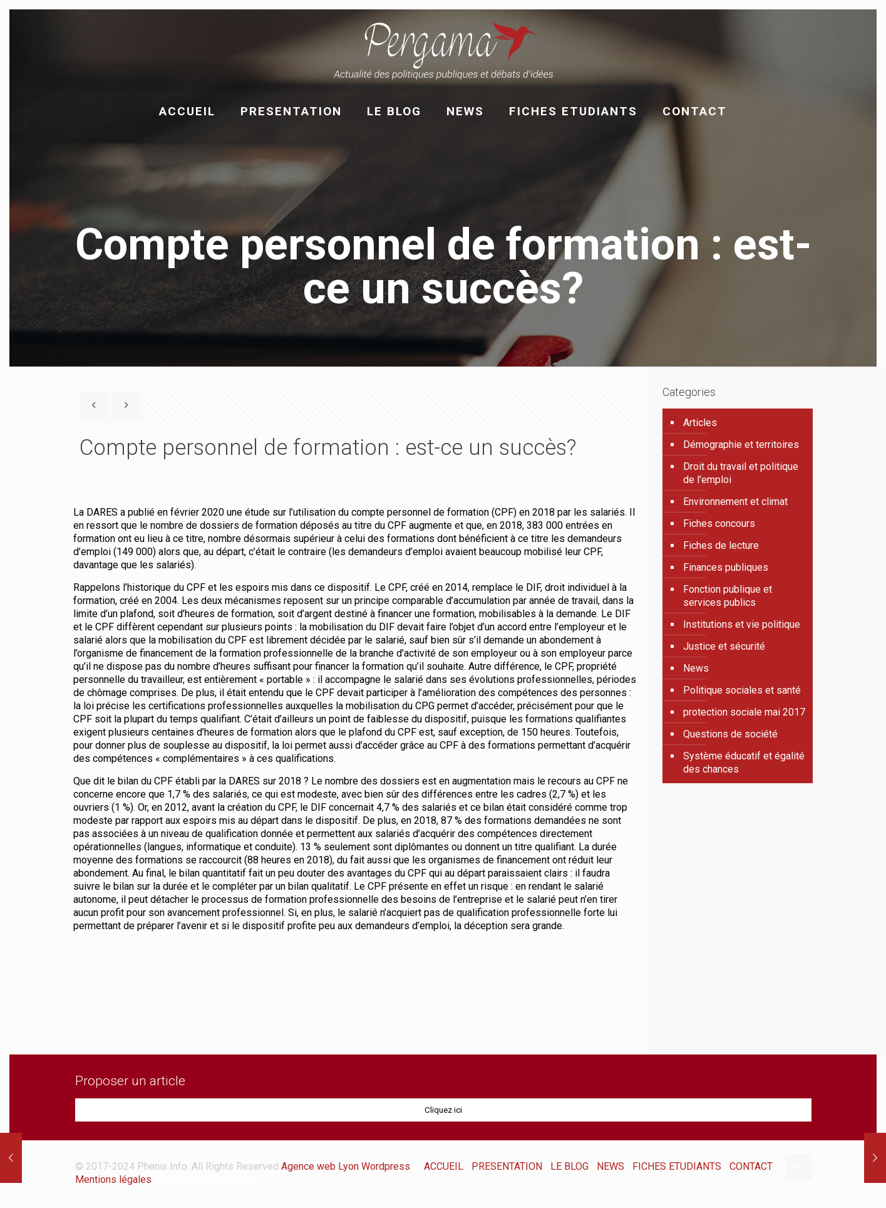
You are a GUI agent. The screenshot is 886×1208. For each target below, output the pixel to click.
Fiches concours (719, 523)
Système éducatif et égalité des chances (744, 762)
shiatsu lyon (228, 1179)
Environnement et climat (735, 502)
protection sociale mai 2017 (744, 712)
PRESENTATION (506, 1166)
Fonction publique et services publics (727, 595)
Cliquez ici (443, 1110)
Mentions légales (113, 1179)
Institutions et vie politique (741, 624)
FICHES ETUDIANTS (676, 1166)
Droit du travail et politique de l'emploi (740, 473)
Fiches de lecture (721, 545)
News (696, 668)
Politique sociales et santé (742, 690)
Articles (700, 423)
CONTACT (751, 1166)
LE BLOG (569, 1166)
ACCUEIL (443, 1166)
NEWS (610, 1166)
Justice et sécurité (724, 646)
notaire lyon (177, 1179)
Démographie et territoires (741, 444)
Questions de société (730, 734)
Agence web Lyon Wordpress (345, 1166)
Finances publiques (725, 567)
